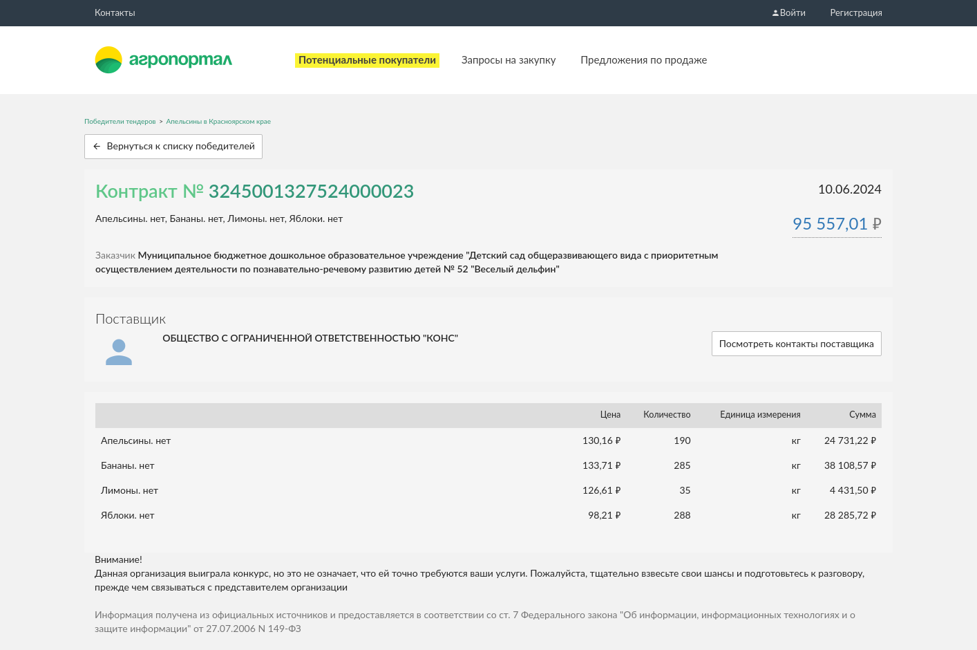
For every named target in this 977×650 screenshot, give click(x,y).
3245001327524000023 (312, 190)
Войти (788, 12)
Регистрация (856, 12)
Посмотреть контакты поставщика (796, 343)
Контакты (115, 12)
